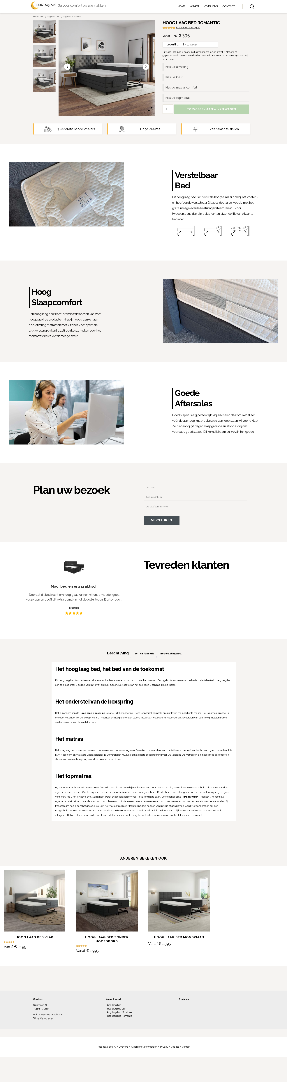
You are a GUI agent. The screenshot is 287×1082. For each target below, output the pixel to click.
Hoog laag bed (48, 18)
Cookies (175, 1048)
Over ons (211, 7)
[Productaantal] (168, 110)
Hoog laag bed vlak (116, 1010)
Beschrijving (118, 654)
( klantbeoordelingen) (188, 29)
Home (181, 7)
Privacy (164, 1048)
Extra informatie (144, 655)
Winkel (195, 7)
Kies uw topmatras (177, 99)
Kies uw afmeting (176, 68)
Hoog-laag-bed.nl (106, 1048)
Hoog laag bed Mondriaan (119, 1013)
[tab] (117, 655)
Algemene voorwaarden (144, 1048)
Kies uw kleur (173, 79)
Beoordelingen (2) (171, 655)
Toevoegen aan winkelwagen (211, 111)
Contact (228, 7)
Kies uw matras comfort (181, 89)
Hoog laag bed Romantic (119, 1017)
